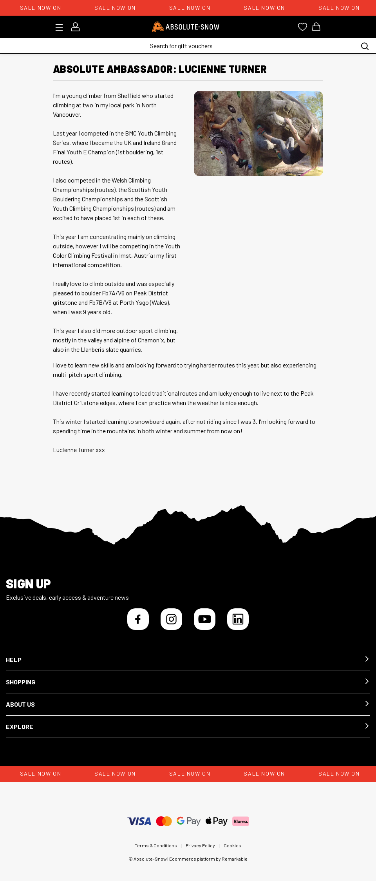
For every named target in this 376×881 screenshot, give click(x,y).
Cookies (232, 845)
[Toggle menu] (62, 27)
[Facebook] (138, 619)
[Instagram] (171, 619)
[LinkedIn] (238, 619)
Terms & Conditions (156, 845)
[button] (188, 660)
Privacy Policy (200, 845)
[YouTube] (204, 619)
